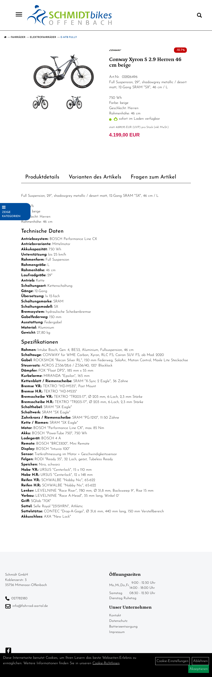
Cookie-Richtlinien (106, 663)
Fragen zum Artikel (153, 177)
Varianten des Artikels (95, 177)
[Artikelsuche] (199, 16)
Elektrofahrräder (43, 37)
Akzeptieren (198, 669)
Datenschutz (118, 621)
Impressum (117, 632)
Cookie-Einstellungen (172, 661)
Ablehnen (200, 661)
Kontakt (115, 615)
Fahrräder (18, 37)
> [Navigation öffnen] (17, 14)
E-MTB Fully (69, 37)
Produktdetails (42, 177)
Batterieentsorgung (123, 626)
